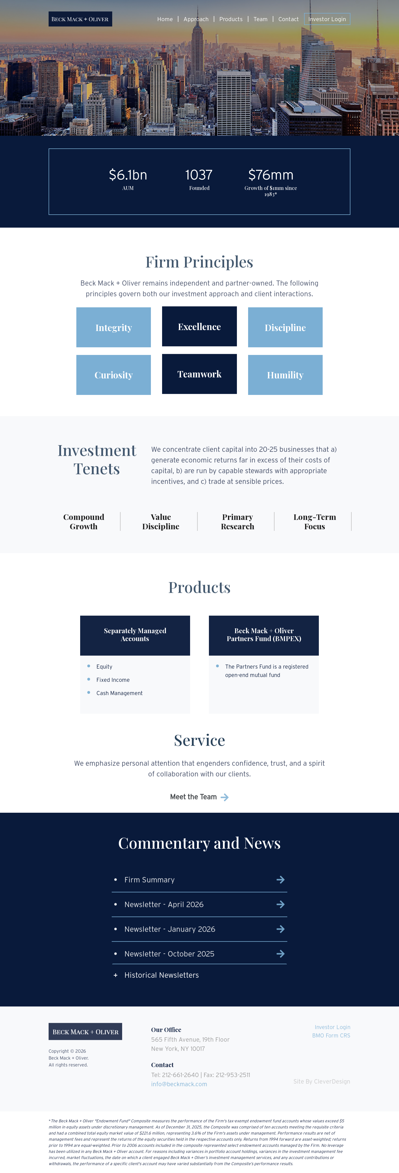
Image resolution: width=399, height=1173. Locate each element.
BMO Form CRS (331, 1026)
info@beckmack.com (179, 1074)
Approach (196, 19)
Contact (288, 19)
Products (231, 19)
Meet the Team (199, 806)
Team (260, 19)
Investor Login (327, 19)
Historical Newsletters (161, 975)
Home (165, 19)
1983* (271, 194)
